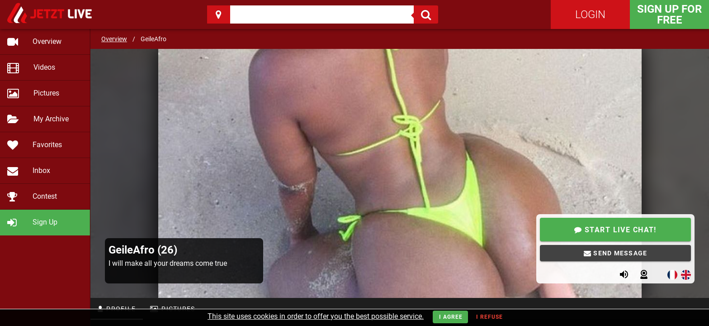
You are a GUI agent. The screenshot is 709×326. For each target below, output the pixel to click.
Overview (114, 39)
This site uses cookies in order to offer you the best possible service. (316, 316)
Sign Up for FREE (669, 14)
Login (590, 14)
